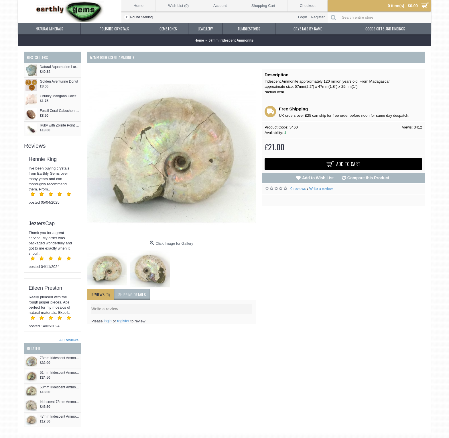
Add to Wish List (318, 178)
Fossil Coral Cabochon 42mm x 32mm (60, 111)
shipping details (132, 294)
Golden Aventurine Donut (59, 81)
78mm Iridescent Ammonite (60, 358)
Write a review (321, 188)
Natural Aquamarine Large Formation (60, 67)
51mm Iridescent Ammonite (60, 373)
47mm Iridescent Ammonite (60, 416)
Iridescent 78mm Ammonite (60, 402)
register (123, 321)
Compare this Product (368, 178)
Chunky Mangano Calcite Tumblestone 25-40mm (60, 96)
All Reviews (68, 340)
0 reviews (298, 188)
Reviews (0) (100, 294)
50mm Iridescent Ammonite (60, 387)
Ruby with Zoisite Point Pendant (60, 125)
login (107, 321)
